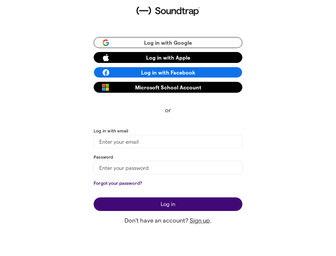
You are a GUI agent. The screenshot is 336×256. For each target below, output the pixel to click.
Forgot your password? (118, 183)
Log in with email (111, 130)
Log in (168, 204)
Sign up (200, 220)
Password (104, 156)
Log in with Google (147, 43)
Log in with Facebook (148, 73)
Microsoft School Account (151, 87)
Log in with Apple (146, 58)
